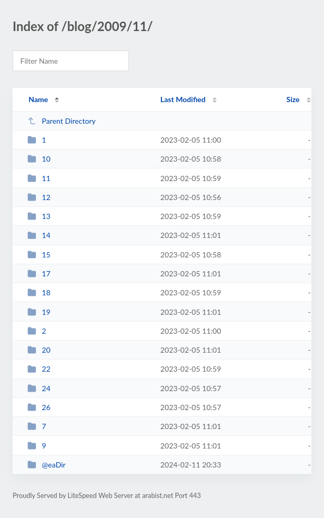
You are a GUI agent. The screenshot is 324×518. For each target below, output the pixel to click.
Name (38, 99)
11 (38, 178)
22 (38, 368)
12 (38, 197)
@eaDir (46, 464)
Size (293, 99)
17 (38, 273)
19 (38, 311)
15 (38, 254)
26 (38, 407)
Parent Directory (61, 120)
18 (38, 292)
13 (38, 216)
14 (38, 235)
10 (38, 158)
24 (38, 388)
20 (38, 349)
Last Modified (183, 99)
